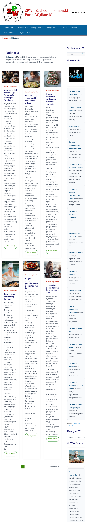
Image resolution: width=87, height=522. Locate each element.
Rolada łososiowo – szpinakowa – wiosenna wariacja (52, 99)
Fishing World (35, 27)
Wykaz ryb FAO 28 (75, 126)
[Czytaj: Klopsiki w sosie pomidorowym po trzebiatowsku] (31, 266)
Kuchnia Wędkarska (10, 86)
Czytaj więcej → (10, 246)
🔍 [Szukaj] (83, 53)
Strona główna (6, 37)
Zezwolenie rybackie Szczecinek (73, 214)
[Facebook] (73, 12)
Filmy (61, 27)
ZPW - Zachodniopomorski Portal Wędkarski (46, 12)
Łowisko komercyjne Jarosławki (73, 309)
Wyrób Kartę (24, 32)
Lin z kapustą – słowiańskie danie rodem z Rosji (31, 99)
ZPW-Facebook (10, 32)
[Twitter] (76, 12)
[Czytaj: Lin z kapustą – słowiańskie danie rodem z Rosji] (31, 79)
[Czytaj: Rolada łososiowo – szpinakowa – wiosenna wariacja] (52, 79)
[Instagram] (79, 12)
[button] (26, 27)
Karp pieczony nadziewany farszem (10, 296)
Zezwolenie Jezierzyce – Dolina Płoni (76, 385)
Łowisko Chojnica (75, 290)
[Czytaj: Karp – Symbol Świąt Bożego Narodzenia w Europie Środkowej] (10, 77)
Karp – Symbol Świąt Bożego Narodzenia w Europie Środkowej (10, 95)
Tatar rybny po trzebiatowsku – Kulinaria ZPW (52, 289)
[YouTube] (81, 12)
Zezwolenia (22, 27)
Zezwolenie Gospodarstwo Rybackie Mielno (75, 145)
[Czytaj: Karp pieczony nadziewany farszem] (10, 274)
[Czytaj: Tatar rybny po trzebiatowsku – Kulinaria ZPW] (52, 269)
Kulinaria (71, 27)
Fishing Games (50, 27)
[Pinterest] (84, 12)
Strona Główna (9, 28)
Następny (54, 466)
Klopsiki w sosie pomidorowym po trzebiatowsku (31, 283)
